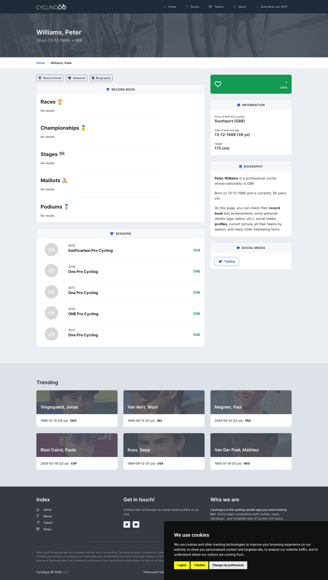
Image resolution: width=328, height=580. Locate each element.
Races (48, 516)
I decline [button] (199, 565)
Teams (48, 522)
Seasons (76, 78)
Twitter (226, 261)
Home (40, 63)
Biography (101, 78)
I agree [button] (181, 565)
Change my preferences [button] (228, 565)
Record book (49, 78)
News (47, 529)
